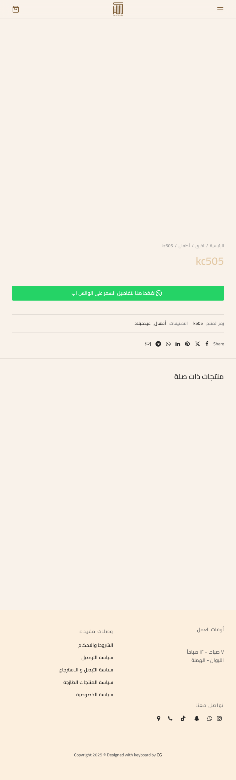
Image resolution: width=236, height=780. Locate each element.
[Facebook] (207, 344)
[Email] (148, 344)
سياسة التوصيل (97, 657)
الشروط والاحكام (95, 645)
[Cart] (15, 9)
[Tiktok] (183, 718)
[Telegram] (158, 344)
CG (159, 755)
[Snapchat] (196, 718)
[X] (197, 344)
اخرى (199, 246)
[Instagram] (219, 718)
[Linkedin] (178, 344)
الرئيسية (217, 246)
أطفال (184, 246)
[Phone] (170, 718)
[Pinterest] (187, 344)
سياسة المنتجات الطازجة (88, 682)
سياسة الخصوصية (94, 694)
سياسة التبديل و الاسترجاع (86, 669)
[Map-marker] (159, 718)
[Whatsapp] (168, 344)
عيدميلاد (143, 323)
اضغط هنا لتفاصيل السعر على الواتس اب (117, 293)
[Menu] (220, 9)
